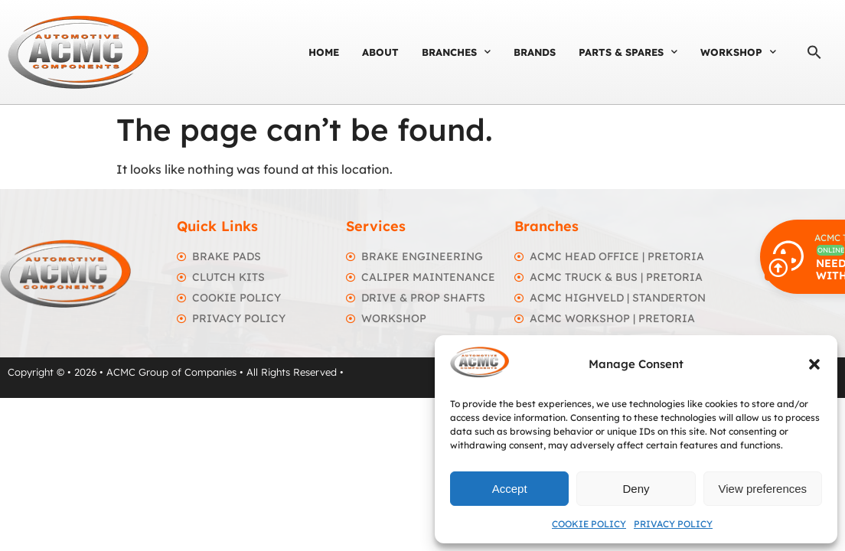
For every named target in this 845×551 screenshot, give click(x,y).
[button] (814, 364)
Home (323, 52)
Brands (535, 52)
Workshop (738, 52)
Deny (635, 488)
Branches (456, 52)
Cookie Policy (589, 524)
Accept (509, 488)
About (380, 52)
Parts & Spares (628, 52)
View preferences (763, 488)
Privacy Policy (673, 524)
